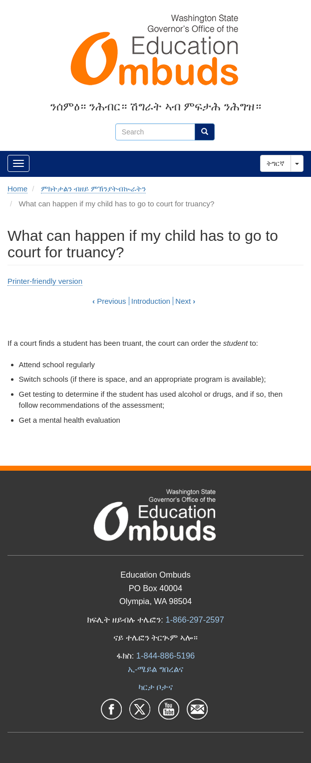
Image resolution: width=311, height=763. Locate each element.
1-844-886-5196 (165, 655)
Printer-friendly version (44, 281)
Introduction (150, 301)
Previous (109, 301)
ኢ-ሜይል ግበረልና (155, 669)
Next (185, 301)
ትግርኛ (276, 163)
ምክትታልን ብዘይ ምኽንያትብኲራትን (93, 188)
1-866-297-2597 (194, 619)
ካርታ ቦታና (155, 687)
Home (17, 188)
